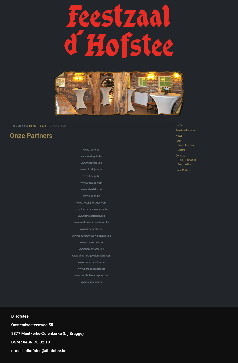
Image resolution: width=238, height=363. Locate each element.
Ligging (181, 150)
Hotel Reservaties (187, 159)
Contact (180, 155)
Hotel (179, 135)
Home (179, 125)
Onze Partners (184, 170)
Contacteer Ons (186, 145)
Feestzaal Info (185, 164)
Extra (178, 141)
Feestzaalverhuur (186, 130)
